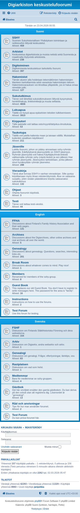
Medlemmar (20, 375)
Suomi (40, 31)
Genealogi (19, 353)
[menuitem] (11, 13)
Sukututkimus (21, 96)
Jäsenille (18, 146)
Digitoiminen (20, 65)
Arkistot (17, 51)
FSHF (15, 327)
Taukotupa (19, 132)
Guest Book (20, 285)
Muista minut (53, 446)
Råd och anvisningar (26, 403)
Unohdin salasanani (11, 446)
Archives (18, 234)
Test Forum (19, 310)
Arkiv (15, 341)
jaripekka (39, 487)
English (40, 214)
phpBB (38, 501)
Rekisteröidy (33, 427)
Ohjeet (16, 189)
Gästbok (17, 387)
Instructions (20, 299)
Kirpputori (19, 121)
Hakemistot (19, 76)
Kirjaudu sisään (11, 427)
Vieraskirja (19, 170)
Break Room (20, 262)
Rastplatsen (20, 364)
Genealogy (19, 248)
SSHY (16, 37)
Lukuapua (18, 109)
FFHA (16, 220)
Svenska (40, 321)
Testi (15, 201)
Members (18, 273)
